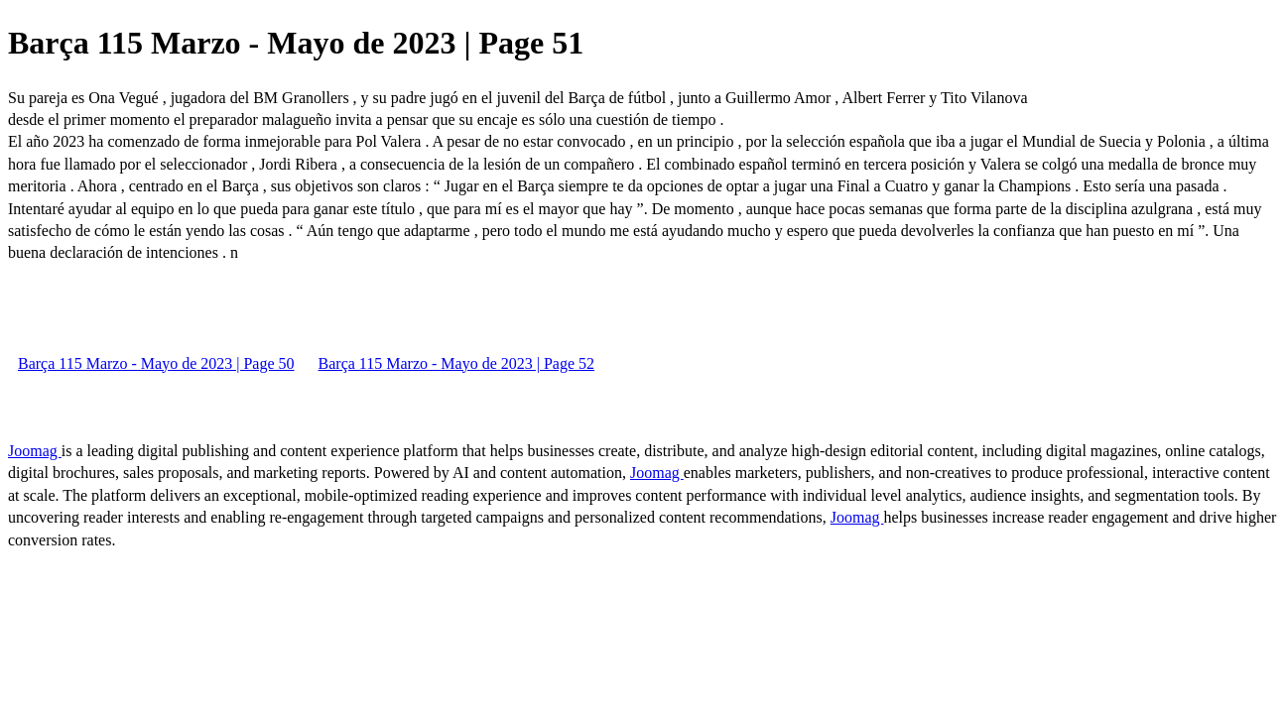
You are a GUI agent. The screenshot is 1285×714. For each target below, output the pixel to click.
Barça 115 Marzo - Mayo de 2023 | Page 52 (457, 363)
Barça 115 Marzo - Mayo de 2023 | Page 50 (156, 363)
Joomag (35, 450)
